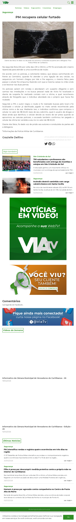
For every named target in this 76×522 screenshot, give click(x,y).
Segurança (7, 12)
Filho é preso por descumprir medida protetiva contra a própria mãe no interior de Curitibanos (37, 470)
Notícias (18, 8)
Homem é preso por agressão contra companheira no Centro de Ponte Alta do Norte (37, 490)
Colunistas (47, 8)
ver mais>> (69, 173)
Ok (68, 517)
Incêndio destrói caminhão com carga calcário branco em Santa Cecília (51, 183)
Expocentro (36, 8)
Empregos (57, 8)
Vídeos (26, 8)
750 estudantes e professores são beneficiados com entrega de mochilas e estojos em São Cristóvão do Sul (52, 161)
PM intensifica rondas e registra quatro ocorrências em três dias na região (35, 450)
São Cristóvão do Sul (42, 156)
